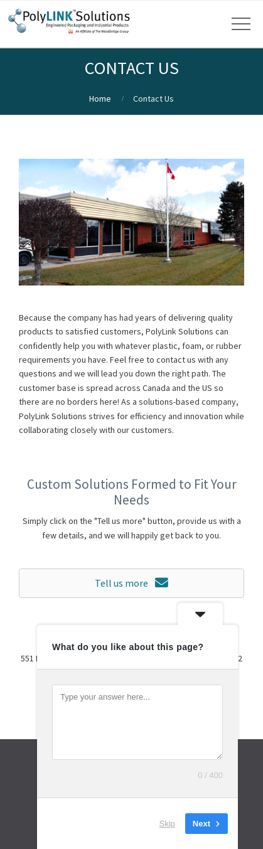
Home (100, 98)
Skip (167, 823)
